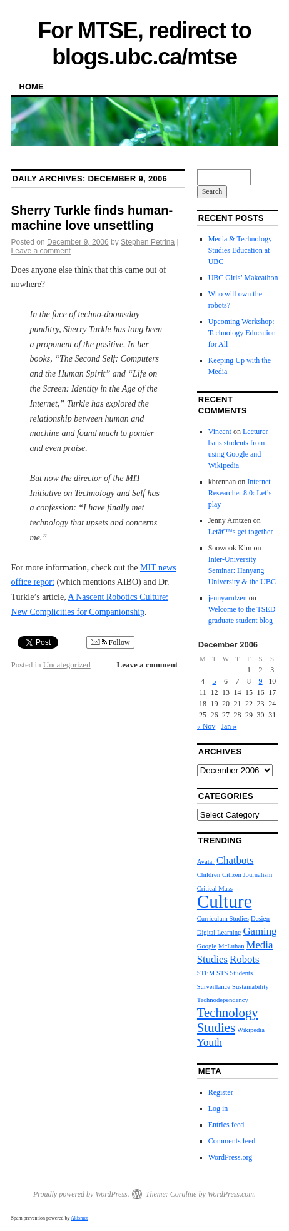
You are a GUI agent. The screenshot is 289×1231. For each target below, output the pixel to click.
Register (220, 1092)
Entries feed (226, 1124)
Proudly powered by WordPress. (81, 1194)
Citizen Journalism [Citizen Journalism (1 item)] (247, 874)
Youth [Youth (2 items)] (209, 1042)
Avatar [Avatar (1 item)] (206, 861)
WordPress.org (230, 1157)
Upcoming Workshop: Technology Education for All (242, 332)
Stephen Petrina (148, 242)
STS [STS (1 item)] (222, 973)
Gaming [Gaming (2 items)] (259, 931)
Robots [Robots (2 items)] (245, 959)
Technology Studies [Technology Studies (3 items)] (227, 1020)
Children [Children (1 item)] (208, 874)
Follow (110, 642)
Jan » (228, 726)
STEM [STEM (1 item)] (206, 973)
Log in (218, 1108)
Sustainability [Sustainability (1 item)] (250, 986)
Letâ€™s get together (240, 531)
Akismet (79, 1218)
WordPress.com (231, 1194)
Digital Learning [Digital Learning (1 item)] (219, 932)
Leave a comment (41, 250)
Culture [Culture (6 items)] (224, 901)
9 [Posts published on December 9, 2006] (261, 681)
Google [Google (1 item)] (206, 946)
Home (31, 86)
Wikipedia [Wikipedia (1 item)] (251, 1029)
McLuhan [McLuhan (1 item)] (231, 946)
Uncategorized (67, 664)
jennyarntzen (227, 598)
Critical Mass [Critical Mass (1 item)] (215, 888)
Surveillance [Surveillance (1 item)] (213, 986)
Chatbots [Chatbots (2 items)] (235, 860)
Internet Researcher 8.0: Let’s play (240, 493)
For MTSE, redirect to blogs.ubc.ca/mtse (144, 43)
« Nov (206, 726)
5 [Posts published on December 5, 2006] (214, 681)
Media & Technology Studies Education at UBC (240, 250)
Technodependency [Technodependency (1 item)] (222, 999)
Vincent (219, 431)
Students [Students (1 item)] (241, 973)
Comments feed (232, 1141)
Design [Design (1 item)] (260, 918)
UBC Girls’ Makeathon (243, 277)
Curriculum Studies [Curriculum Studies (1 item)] (223, 918)
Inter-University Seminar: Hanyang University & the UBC (242, 570)
